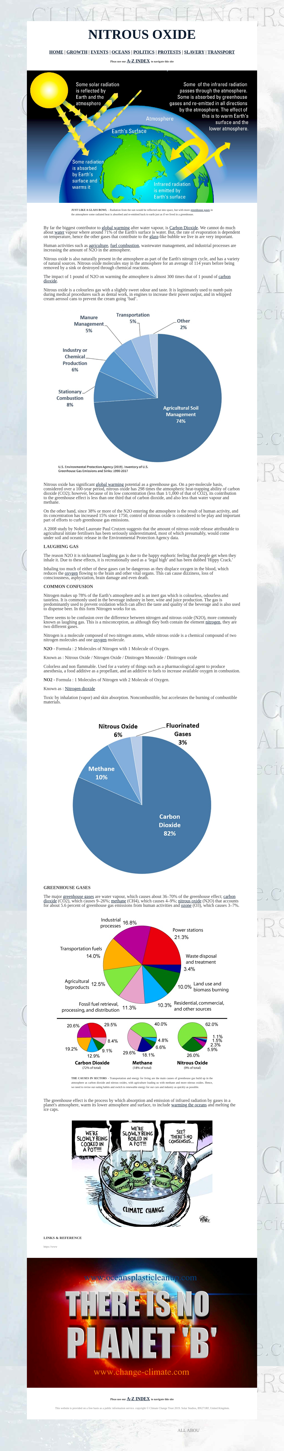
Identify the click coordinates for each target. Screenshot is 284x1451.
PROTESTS (169, 52)
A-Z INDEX (138, 61)
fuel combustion (124, 245)
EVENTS (99, 52)
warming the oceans (189, 1104)
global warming (116, 227)
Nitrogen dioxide (80, 688)
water (60, 232)
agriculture (98, 245)
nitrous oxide (189, 901)
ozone (186, 905)
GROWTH (77, 52)
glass (153, 236)
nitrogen (213, 622)
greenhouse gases (200, 209)
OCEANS (120, 52)
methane (118, 901)
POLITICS (143, 52)
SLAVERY (194, 52)
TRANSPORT (221, 52)
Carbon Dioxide (183, 227)
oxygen (71, 573)
